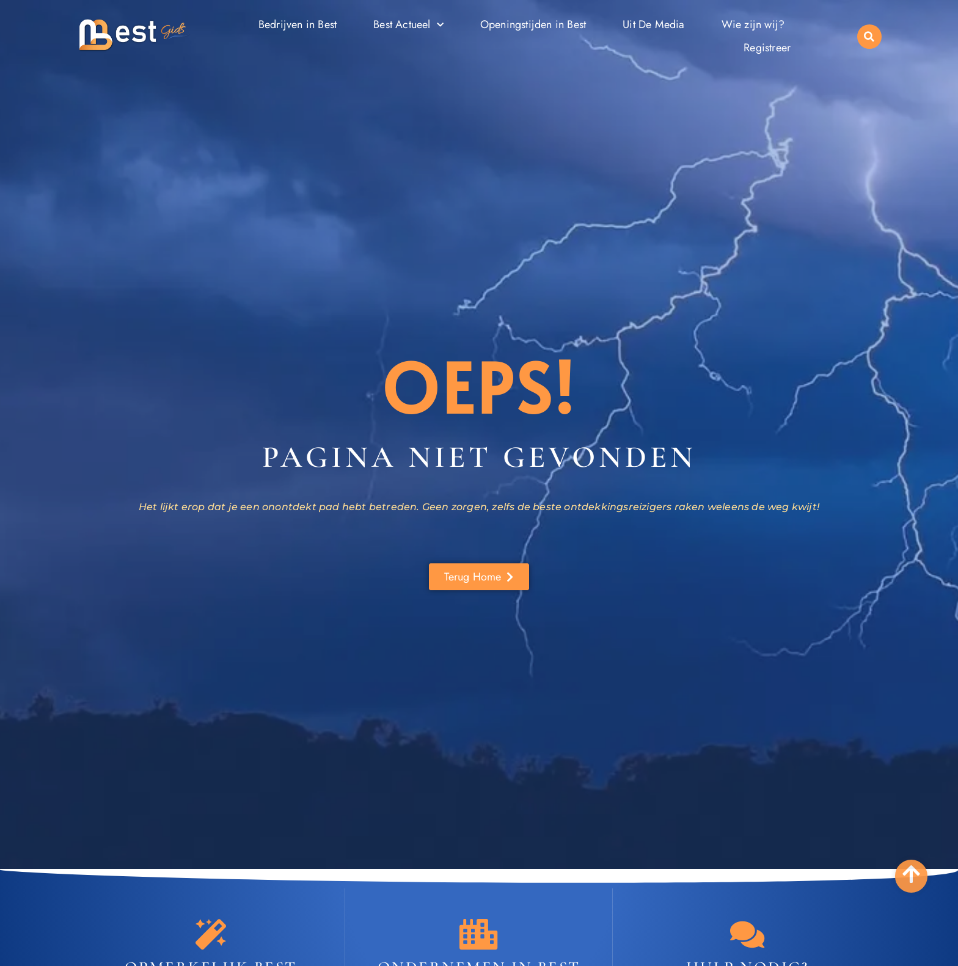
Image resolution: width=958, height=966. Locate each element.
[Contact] (747, 934)
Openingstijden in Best (533, 24)
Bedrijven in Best (297, 24)
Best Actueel (408, 25)
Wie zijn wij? (753, 24)
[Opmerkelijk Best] (211, 934)
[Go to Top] (911, 874)
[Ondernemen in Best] (479, 934)
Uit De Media (653, 24)
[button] (869, 36)
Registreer (767, 48)
